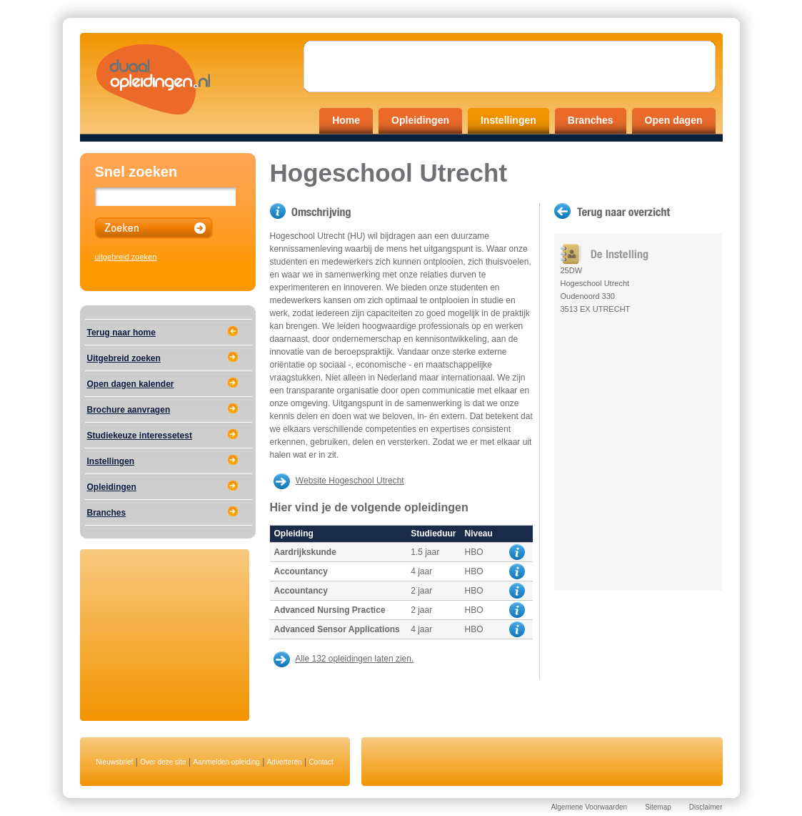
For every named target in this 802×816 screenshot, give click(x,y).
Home (346, 120)
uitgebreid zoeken (126, 256)
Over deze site (163, 762)
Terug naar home (121, 333)
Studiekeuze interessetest (139, 436)
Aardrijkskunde (305, 552)
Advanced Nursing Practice (330, 610)
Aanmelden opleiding (226, 762)
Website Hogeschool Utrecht (350, 481)
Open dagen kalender (130, 384)
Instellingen (508, 120)
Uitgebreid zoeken (124, 358)
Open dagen (674, 120)
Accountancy (301, 571)
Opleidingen (420, 120)
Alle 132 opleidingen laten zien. (354, 659)
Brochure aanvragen (129, 410)
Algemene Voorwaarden (589, 807)
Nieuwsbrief (114, 762)
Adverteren (284, 762)
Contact (321, 762)
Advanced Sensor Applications (337, 629)
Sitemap (658, 807)
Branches (590, 120)
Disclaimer (706, 807)
